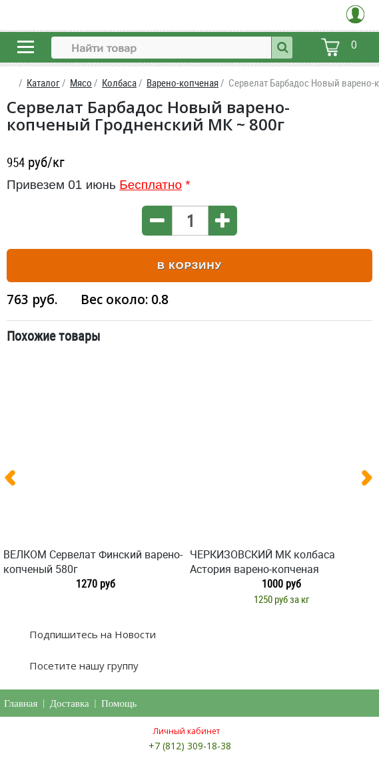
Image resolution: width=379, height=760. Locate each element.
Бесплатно (150, 185)
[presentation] (15, 480)
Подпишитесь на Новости (91, 634)
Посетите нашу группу (83, 665)
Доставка (69, 703)
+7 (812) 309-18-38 (190, 745)
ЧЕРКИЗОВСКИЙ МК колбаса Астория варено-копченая (262, 561)
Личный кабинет (186, 731)
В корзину (189, 265)
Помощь (119, 703)
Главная (20, 703)
